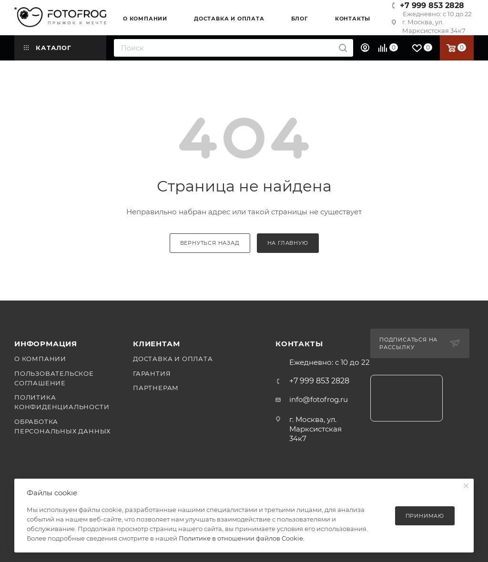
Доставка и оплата (173, 358)
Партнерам (156, 387)
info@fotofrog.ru (318, 399)
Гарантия (152, 373)
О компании (40, 358)
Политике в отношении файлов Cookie (241, 538)
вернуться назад (210, 243)
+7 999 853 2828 (432, 5)
